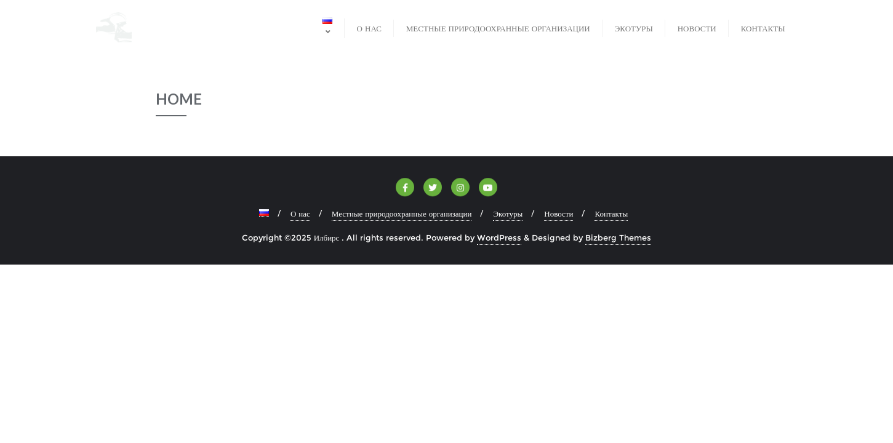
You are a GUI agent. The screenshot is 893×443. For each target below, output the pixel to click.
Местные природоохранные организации (402, 213)
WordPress (499, 237)
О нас (300, 213)
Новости (558, 213)
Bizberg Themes (618, 237)
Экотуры (508, 213)
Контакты (611, 213)
